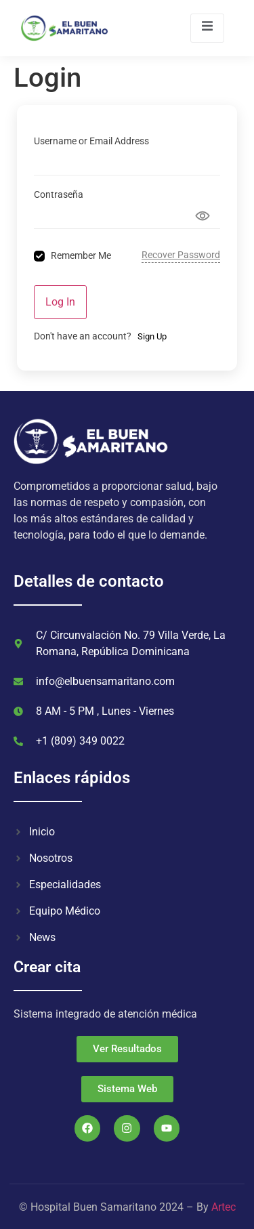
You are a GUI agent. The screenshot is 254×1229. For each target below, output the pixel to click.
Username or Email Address (91, 141)
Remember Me (81, 255)
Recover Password (181, 254)
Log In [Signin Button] (60, 301)
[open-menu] (207, 28)
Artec (223, 1207)
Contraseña (58, 194)
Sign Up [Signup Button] (152, 336)
